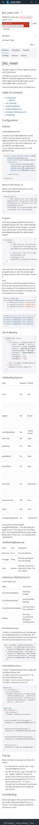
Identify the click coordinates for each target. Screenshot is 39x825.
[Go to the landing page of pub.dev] (13, 2)
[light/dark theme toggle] (36, 2)
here (33, 87)
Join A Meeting (10, 103)
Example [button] (26, 50)
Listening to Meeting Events (15, 112)
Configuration (10, 98)
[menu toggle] (3, 2)
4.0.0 (10, 20)
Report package (21, 823)
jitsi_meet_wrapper (16, 26)
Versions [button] (15, 56)
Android (11, 100)
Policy (32, 823)
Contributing (10, 115)
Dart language (9, 823)
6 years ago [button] (14, 17)
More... (32, 45)
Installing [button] (5, 56)
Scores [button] (23, 56)
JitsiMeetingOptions (12, 106)
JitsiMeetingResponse (13, 109)
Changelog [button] (16, 50)
